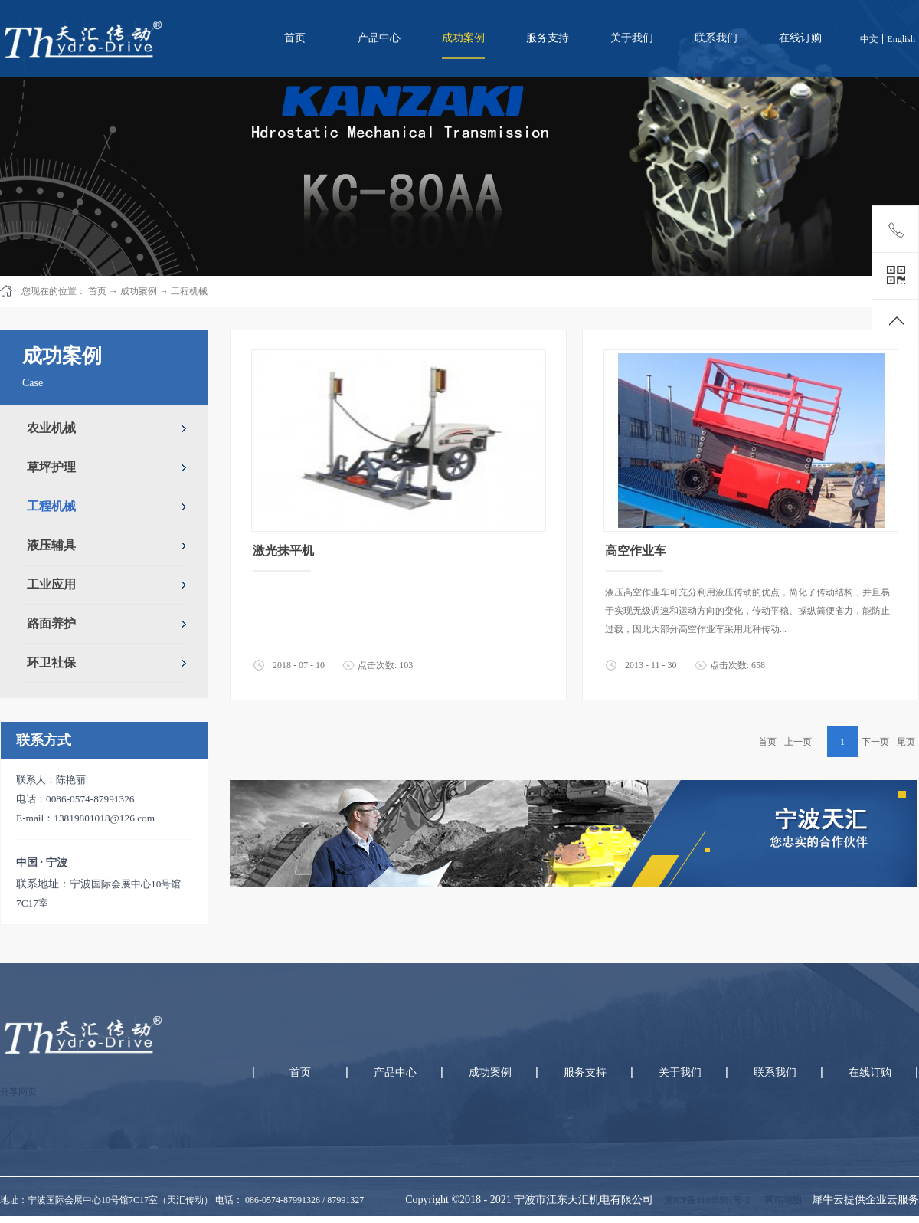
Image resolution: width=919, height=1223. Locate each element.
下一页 (875, 741)
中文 (869, 39)
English (901, 39)
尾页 (906, 741)
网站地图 (781, 1200)
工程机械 (189, 291)
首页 (295, 38)
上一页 (798, 741)
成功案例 (138, 291)
